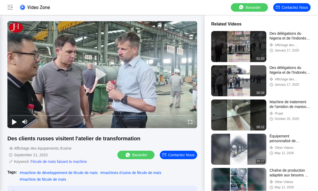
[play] (102, 74)
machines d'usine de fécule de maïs (131, 173)
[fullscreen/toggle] (190, 122)
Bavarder (249, 7)
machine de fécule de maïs (44, 179)
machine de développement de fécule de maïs (60, 173)
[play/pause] (14, 122)
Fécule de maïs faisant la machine (58, 161)
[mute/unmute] (25, 122)
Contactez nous (292, 7)
